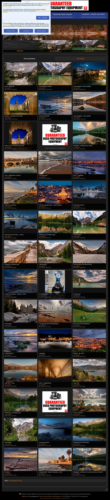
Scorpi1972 (8, 88)
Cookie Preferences (56, 496)
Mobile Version (25, 496)
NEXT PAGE (18, 480)
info (63, 148)
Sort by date (80, 58)
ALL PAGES (11, 480)
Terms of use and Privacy (45, 496)
